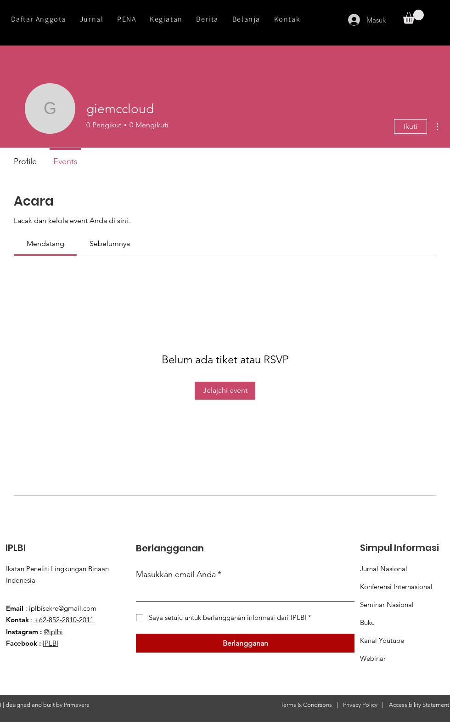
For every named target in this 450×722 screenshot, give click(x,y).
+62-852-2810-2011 (64, 619)
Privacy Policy (360, 704)
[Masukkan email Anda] (242, 592)
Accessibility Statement (419, 704)
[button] (413, 17)
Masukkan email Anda (178, 574)
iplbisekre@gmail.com (62, 608)
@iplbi (53, 631)
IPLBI (50, 643)
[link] (45, 243)
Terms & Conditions (306, 704)
